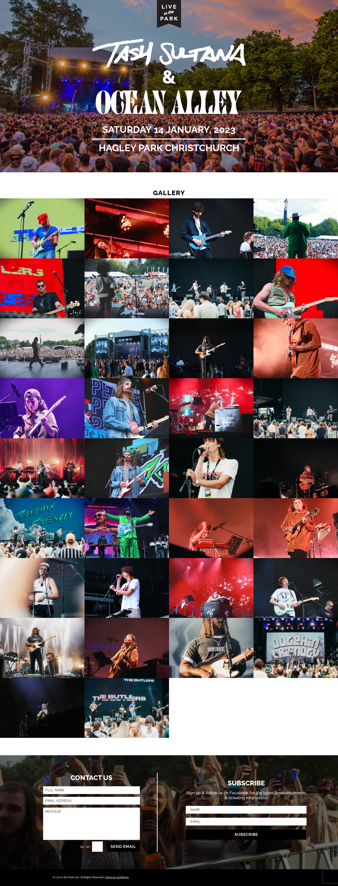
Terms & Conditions (117, 877)
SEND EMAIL (123, 846)
